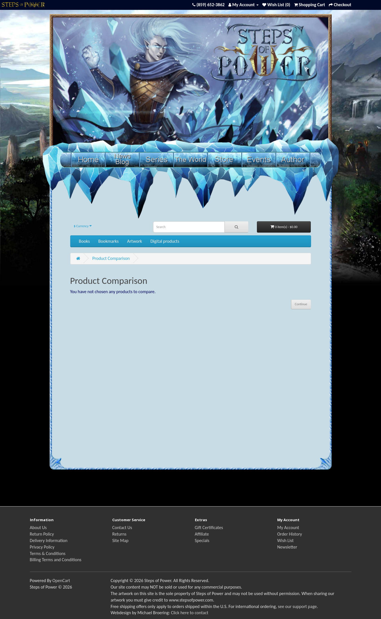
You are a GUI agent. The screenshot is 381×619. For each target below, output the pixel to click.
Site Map (120, 540)
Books (84, 241)
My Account (288, 527)
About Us (38, 527)
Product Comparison (111, 258)
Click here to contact (189, 612)
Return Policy (42, 534)
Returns (119, 534)
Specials (202, 540)
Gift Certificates (209, 527)
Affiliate (202, 534)
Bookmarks (108, 241)
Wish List (285, 540)
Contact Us (122, 527)
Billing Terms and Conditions (56, 559)
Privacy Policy (42, 547)
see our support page (297, 606)
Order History (289, 534)
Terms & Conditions (48, 553)
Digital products (165, 241)
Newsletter (287, 547)
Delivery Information (49, 540)
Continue (301, 304)
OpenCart (61, 580)
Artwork (134, 241)
